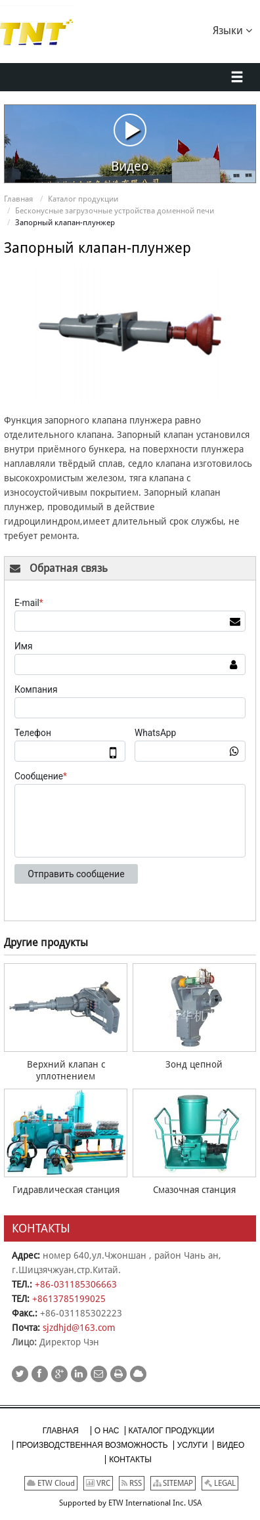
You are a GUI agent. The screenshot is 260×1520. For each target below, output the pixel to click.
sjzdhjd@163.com (79, 1327)
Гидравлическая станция (65, 1189)
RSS (131, 1483)
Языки (232, 30)
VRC (98, 1483)
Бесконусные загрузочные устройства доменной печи (114, 210)
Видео (130, 143)
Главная (18, 199)
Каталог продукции (83, 199)
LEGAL (220, 1483)
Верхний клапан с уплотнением (66, 1070)
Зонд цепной (194, 1064)
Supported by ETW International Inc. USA (130, 1503)
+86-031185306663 (76, 1284)
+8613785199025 (69, 1298)
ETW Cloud (51, 1483)
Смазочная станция (194, 1189)
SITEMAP (173, 1483)
